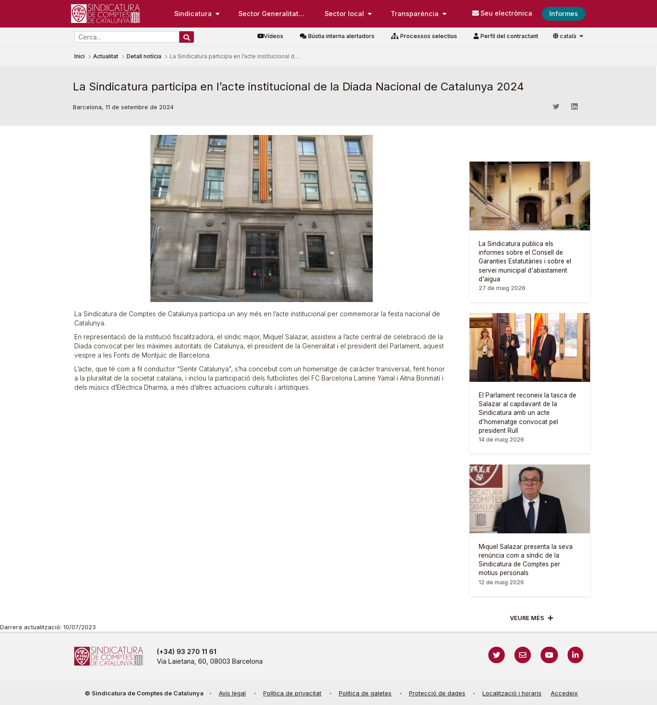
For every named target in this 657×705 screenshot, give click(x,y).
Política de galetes (365, 693)
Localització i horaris (511, 693)
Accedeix (564, 693)
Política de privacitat (292, 693)
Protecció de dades (437, 693)
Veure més (527, 618)
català (565, 36)
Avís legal (232, 693)
